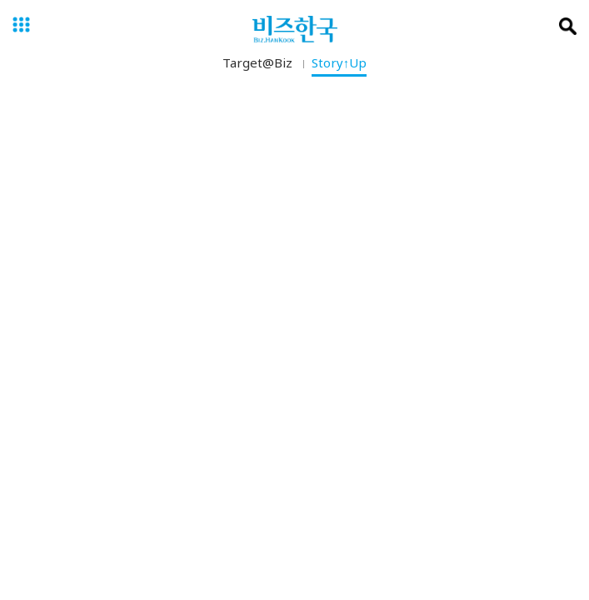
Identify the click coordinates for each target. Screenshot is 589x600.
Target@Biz (257, 66)
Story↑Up (339, 66)
